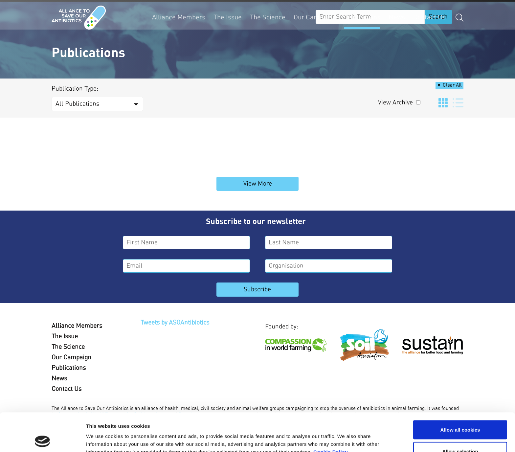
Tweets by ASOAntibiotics (175, 323)
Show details (344, 435)
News (397, 17)
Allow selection (460, 413)
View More (257, 184)
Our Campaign (315, 17)
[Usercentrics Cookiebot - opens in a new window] (42, 439)
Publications (362, 17)
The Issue (227, 17)
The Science (267, 17)
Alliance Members (178, 17)
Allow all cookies (460, 391)
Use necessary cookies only (460, 434)
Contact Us (429, 17)
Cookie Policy (330, 414)
